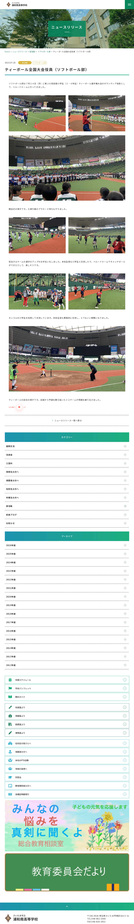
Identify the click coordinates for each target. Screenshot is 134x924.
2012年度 (14, 652)
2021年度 (14, 575)
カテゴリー (67, 424)
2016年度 (14, 618)
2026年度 (14, 532)
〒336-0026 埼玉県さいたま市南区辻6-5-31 (105, 902)
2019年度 (14, 592)
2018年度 (14, 601)
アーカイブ (67, 523)
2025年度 (14, 541)
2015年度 (14, 627)
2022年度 (14, 567)
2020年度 (14, 584)
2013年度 (14, 644)
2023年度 (14, 558)
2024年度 (14, 549)
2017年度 (14, 609)
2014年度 (14, 635)
